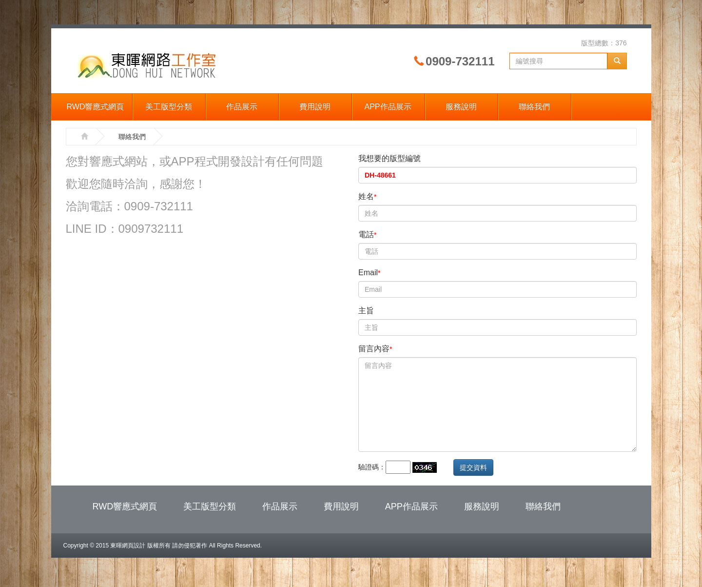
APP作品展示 (387, 106)
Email (369, 272)
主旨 (366, 310)
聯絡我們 (534, 106)
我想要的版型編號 (389, 158)
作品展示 (241, 106)
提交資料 (473, 467)
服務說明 (461, 106)
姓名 (367, 196)
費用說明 (315, 106)
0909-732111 (460, 61)
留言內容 (375, 348)
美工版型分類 (168, 106)
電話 (367, 234)
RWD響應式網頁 (95, 106)
